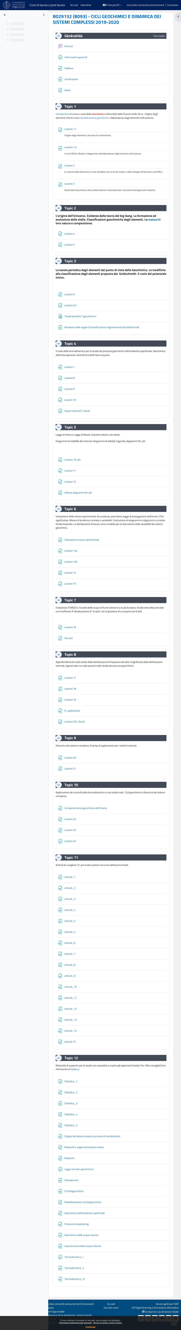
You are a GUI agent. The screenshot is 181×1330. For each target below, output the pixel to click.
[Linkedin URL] (154, 1318)
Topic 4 (72, 347)
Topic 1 (72, 106)
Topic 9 (72, 741)
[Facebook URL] (140, 1318)
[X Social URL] (147, 1318)
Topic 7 (72, 603)
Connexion (172, 5)
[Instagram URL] (168, 1318)
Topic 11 (73, 861)
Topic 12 (73, 1061)
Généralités (75, 36)
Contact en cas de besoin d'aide (160, 1311)
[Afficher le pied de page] (174, 1323)
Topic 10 (73, 788)
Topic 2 (72, 211)
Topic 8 (72, 658)
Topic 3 (72, 264)
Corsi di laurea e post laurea (47, 5)
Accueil (112, 1304)
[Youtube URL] (161, 1318)
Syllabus (81, 1073)
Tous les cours (111, 1308)
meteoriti (156, 222)
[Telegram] (175, 1318)
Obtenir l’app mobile (56, 1311)
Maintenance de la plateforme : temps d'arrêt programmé (69, 1317)
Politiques (50, 1308)
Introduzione (64, 114)
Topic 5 (72, 430)
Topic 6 (72, 512)
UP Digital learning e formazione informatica (154, 1308)
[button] (112, 5)
